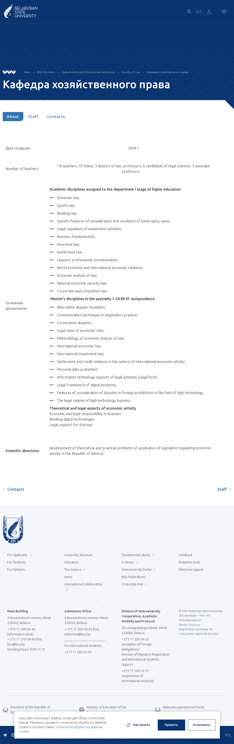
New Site (205, 615)
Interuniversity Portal (138, 569)
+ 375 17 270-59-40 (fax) (24, 639)
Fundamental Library (138, 555)
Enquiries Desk (189, 562)
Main (27, 72)
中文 (228, 735)
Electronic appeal (191, 569)
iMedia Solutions (189, 624)
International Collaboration (83, 586)
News (68, 577)
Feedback (185, 555)
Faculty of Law (131, 72)
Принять (171, 725)
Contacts (56, 117)
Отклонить (201, 725)
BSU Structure (46, 72)
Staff (33, 117)
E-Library (129, 562)
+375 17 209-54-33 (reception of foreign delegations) (137, 644)
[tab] (13, 116)
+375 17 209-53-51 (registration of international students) (138, 676)
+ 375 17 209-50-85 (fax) (81, 629)
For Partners (16, 569)
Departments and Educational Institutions (88, 72)
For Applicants (19, 555)
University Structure (78, 555)
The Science (74, 569)
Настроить (138, 725)
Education (71, 562)
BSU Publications (133, 577)
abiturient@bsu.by (77, 634)
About (13, 117)
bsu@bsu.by (16, 644)
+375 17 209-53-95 (78, 652)
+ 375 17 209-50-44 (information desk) (21, 631)
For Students (16, 562)
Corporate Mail (134, 584)
